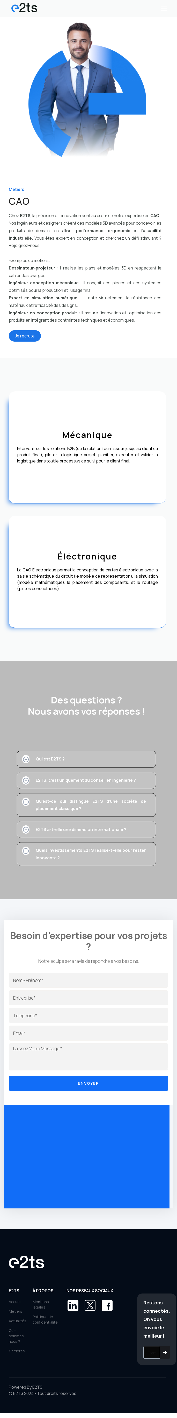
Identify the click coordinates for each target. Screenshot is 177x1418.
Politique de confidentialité (45, 1319)
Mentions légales (41, 1304)
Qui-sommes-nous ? (17, 1336)
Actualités (17, 1320)
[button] (163, 8)
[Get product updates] (151, 1352)
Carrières (17, 1350)
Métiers (15, 1311)
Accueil (15, 1301)
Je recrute (25, 336)
